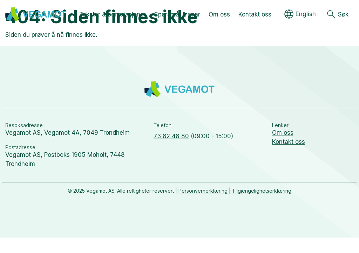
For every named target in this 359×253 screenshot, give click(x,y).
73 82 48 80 (171, 136)
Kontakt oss (288, 141)
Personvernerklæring (203, 191)
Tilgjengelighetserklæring (261, 191)
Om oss (282, 132)
